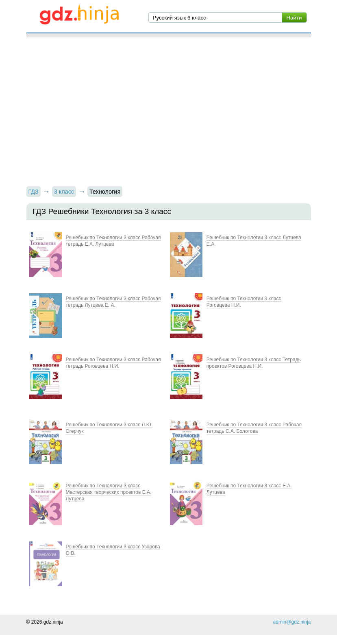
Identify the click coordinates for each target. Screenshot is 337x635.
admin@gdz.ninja (292, 622)
